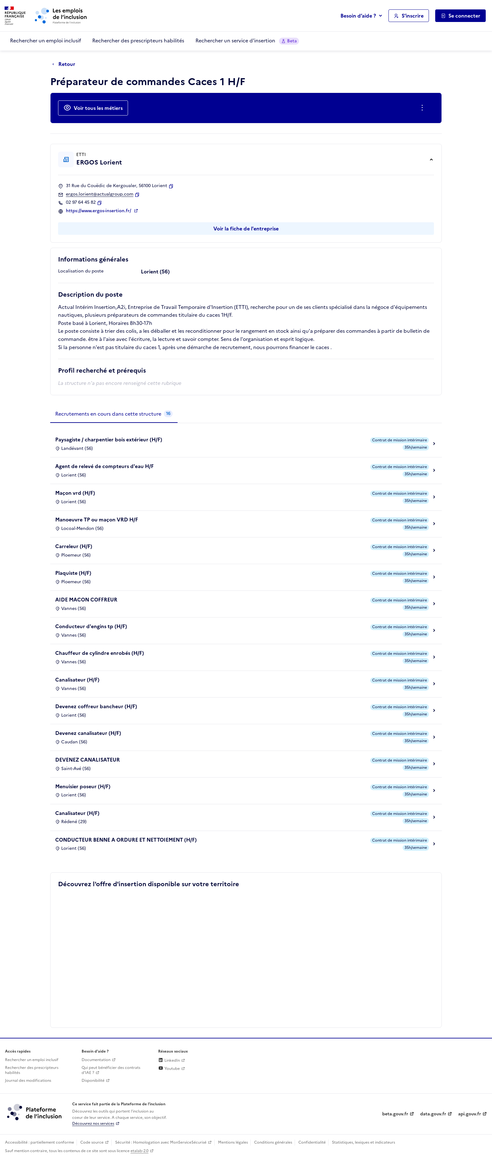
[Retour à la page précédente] (65, 64)
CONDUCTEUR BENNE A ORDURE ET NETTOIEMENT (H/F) (126, 840)
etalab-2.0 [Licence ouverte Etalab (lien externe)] (139, 1151)
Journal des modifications (28, 1080)
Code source (92, 1142)
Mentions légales (233, 1142)
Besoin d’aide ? (358, 15)
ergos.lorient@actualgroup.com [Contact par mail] (99, 194)
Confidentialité (312, 1142)
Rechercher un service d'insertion (247, 41)
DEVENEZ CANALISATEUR (87, 759)
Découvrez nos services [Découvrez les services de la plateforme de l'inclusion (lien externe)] (93, 1123)
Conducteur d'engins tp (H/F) (91, 626)
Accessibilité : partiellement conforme (39, 1142)
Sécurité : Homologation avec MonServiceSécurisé (160, 1142)
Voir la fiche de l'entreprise (246, 228)
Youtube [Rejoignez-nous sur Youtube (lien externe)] (169, 1068)
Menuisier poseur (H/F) (82, 786)
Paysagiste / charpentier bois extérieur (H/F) (108, 439)
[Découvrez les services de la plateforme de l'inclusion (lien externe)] (35, 1112)
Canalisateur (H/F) (77, 679)
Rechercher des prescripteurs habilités (138, 40)
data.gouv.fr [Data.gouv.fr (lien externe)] (433, 1114)
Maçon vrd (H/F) (75, 493)
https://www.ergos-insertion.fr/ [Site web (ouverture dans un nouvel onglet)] (99, 211)
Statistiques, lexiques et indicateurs (363, 1142)
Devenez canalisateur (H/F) (88, 733)
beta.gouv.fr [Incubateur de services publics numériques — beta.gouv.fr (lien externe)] (395, 1114)
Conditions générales (273, 1142)
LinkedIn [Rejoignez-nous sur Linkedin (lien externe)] (169, 1060)
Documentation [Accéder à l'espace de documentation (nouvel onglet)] (96, 1060)
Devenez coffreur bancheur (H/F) (96, 706)
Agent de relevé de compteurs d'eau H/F (104, 466)
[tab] (114, 414)
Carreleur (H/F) (73, 546)
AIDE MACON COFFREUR (86, 599)
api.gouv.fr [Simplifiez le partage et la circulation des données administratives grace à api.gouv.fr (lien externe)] (469, 1114)
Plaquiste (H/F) (73, 573)
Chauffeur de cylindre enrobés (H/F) (99, 653)
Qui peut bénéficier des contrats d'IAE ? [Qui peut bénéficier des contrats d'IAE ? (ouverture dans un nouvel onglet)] (111, 1070)
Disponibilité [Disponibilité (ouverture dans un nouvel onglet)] (93, 1080)
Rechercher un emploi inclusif (45, 40)
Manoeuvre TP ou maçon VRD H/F (96, 519)
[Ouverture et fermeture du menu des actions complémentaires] (423, 108)
